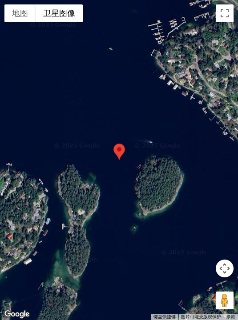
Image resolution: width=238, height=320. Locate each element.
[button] (119, 152)
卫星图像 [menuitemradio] (59, 13)
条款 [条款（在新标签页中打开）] (230, 316)
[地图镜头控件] (225, 268)
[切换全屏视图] (225, 13)
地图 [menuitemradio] (20, 13)
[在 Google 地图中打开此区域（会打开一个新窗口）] (17, 314)
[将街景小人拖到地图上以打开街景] (225, 300)
